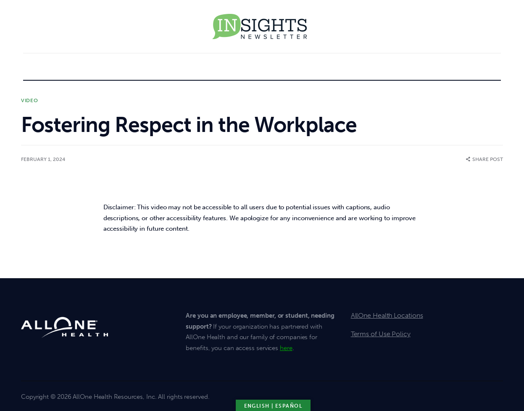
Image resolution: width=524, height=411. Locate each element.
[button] (484, 159)
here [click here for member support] (286, 348)
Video (29, 100)
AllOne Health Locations (387, 315)
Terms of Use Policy (381, 334)
